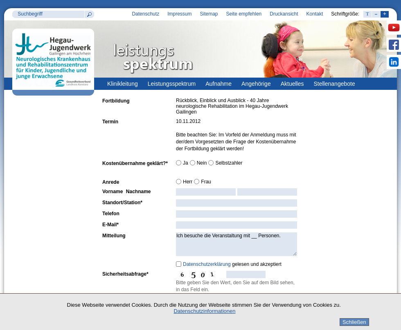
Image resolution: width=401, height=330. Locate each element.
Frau (206, 182)
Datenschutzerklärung (207, 264)
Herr (187, 182)
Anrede (110, 182)
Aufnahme (218, 83)
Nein (202, 163)
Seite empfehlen (244, 14)
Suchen (89, 14)
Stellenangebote (334, 83)
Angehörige (256, 83)
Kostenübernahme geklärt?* (135, 163)
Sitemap (209, 14)
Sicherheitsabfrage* (125, 274)
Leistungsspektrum (172, 83)
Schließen (354, 322)
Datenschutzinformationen (204, 311)
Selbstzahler (228, 163)
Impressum (179, 14)
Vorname (112, 191)
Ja (185, 163)
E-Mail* (110, 224)
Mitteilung (114, 236)
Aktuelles (292, 83)
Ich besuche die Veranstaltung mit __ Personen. (236, 244)
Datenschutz (145, 14)
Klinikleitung (122, 83)
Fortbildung (116, 101)
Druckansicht (284, 14)
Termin (110, 122)
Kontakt (314, 14)
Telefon (110, 213)
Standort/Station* (122, 202)
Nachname (138, 191)
